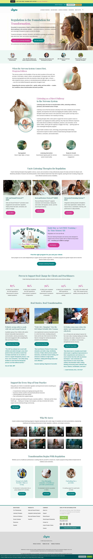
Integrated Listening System (34, 513)
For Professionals (17, 510)
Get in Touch (22, 493)
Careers (45, 528)
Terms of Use (45, 543)
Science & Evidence (17, 516)
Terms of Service (55, 543)
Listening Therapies (17, 513)
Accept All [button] (89, 556)
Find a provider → (52, 44)
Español (15, 525)
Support (45, 513)
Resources (15, 522)
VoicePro (30, 519)
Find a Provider (71, 493)
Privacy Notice (37, 543)
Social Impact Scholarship (49, 519)
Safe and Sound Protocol (33, 510)
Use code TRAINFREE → (43, 1)
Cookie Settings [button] (82, 556)
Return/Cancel (46, 516)
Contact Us (45, 522)
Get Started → (53, 245)
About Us (45, 510)
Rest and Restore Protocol (34, 516)
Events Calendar (17, 519)
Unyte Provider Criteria (48, 525)
